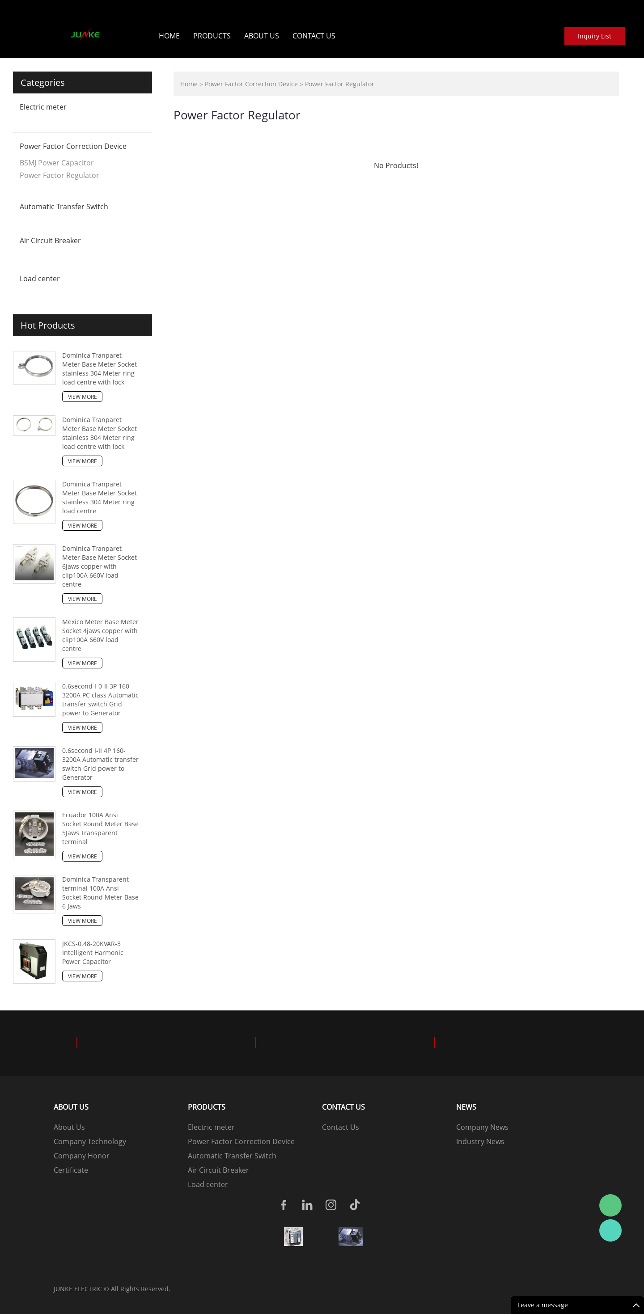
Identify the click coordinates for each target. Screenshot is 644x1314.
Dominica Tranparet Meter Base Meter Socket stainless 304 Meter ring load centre (99, 497)
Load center (40, 278)
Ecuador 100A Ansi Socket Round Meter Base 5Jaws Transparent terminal (100, 828)
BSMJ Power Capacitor (57, 163)
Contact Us (313, 36)
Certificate (71, 1170)
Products (212, 36)
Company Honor (82, 1156)
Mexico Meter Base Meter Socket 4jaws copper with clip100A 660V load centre (100, 635)
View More (82, 397)
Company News (482, 1127)
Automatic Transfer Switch (64, 206)
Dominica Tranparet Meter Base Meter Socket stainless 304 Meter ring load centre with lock (99, 368)
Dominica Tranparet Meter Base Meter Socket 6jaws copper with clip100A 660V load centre (99, 566)
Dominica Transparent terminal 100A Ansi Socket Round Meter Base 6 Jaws (100, 892)
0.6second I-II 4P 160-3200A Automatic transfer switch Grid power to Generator (100, 764)
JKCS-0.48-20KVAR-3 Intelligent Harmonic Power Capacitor (92, 952)
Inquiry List (594, 36)
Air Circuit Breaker (50, 240)
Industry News (480, 1141)
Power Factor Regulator (59, 175)
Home (169, 36)
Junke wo (610, 1230)
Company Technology (90, 1141)
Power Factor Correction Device (73, 146)
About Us (261, 36)
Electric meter (43, 107)
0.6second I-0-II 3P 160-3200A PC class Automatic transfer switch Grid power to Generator (100, 699)
